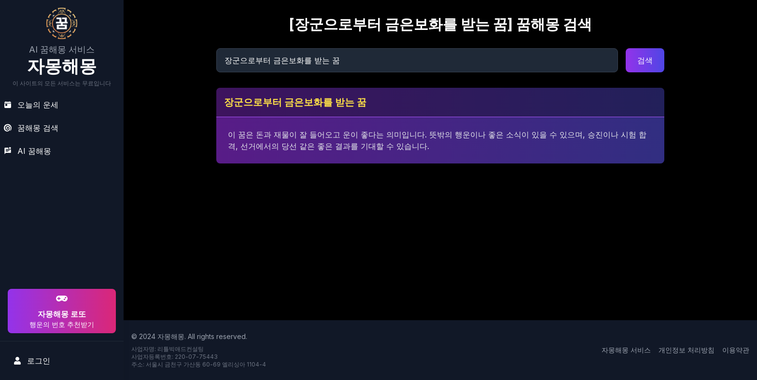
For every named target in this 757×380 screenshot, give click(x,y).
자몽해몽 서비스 (626, 350)
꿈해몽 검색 (31, 128)
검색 (645, 60)
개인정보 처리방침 (687, 350)
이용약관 (735, 350)
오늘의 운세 (31, 104)
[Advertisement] (60, 224)
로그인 (32, 361)
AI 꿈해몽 (27, 151)
